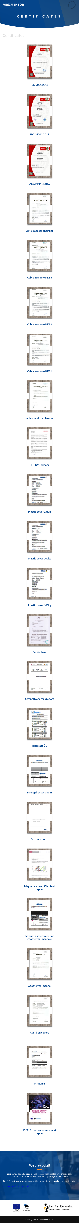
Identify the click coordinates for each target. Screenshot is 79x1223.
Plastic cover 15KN (39, 511)
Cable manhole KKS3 (39, 277)
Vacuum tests (39, 839)
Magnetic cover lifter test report (39, 888)
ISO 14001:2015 (39, 134)
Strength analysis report (39, 698)
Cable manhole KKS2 (39, 324)
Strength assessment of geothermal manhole (39, 937)
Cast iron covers (39, 1032)
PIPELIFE (39, 1083)
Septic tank (39, 652)
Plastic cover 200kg (39, 558)
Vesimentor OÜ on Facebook (16, 1186)
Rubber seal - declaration (39, 417)
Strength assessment (39, 792)
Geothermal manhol (39, 985)
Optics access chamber (39, 230)
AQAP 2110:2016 (39, 183)
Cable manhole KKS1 (39, 371)
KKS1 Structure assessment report (39, 1132)
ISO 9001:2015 (39, 84)
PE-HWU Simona (39, 464)
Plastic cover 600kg (39, 605)
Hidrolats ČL (39, 745)
